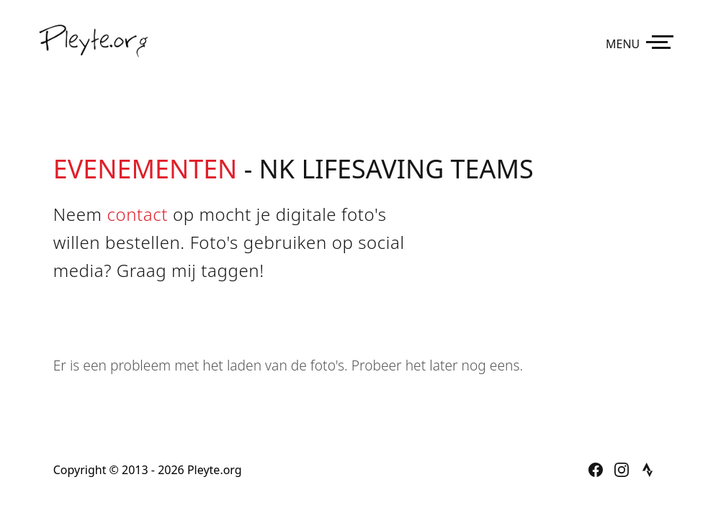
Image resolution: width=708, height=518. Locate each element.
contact (137, 214)
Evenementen (145, 168)
